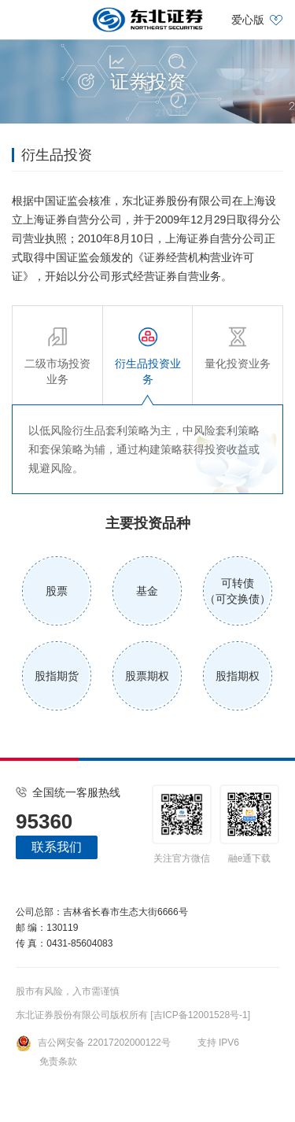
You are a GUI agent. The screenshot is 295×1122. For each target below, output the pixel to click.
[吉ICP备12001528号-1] (200, 1015)
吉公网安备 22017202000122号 (93, 1042)
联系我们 (56, 847)
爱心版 (247, 19)
